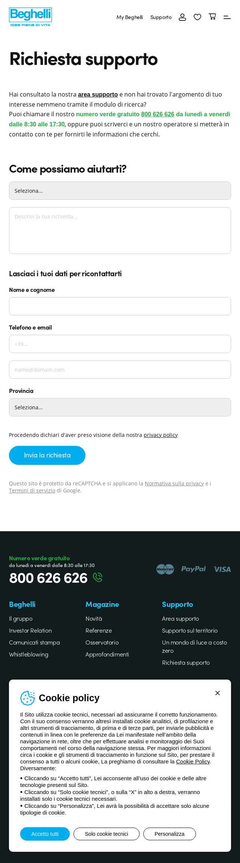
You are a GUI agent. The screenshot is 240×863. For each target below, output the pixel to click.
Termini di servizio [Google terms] (32, 490)
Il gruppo (20, 618)
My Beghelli (129, 17)
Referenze (98, 630)
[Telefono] (120, 344)
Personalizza (170, 834)
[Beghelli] (30, 16)
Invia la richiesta (47, 454)
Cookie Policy (193, 761)
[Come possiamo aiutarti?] (120, 191)
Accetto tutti (45, 834)
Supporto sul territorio (190, 630)
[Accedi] (182, 17)
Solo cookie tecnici (106, 834)
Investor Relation (30, 630)
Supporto (160, 17)
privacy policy (161, 434)
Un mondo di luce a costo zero (194, 646)
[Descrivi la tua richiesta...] (120, 230)
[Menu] (227, 17)
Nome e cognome (31, 289)
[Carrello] (212, 17)
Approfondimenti (107, 654)
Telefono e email (30, 327)
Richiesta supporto (186, 662)
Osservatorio (101, 642)
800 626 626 (157, 114)
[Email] (120, 369)
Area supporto (180, 618)
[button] (197, 17)
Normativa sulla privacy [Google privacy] (174, 483)
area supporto (98, 94)
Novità (93, 618)
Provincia (21, 390)
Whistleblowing (28, 654)
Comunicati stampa (34, 642)
